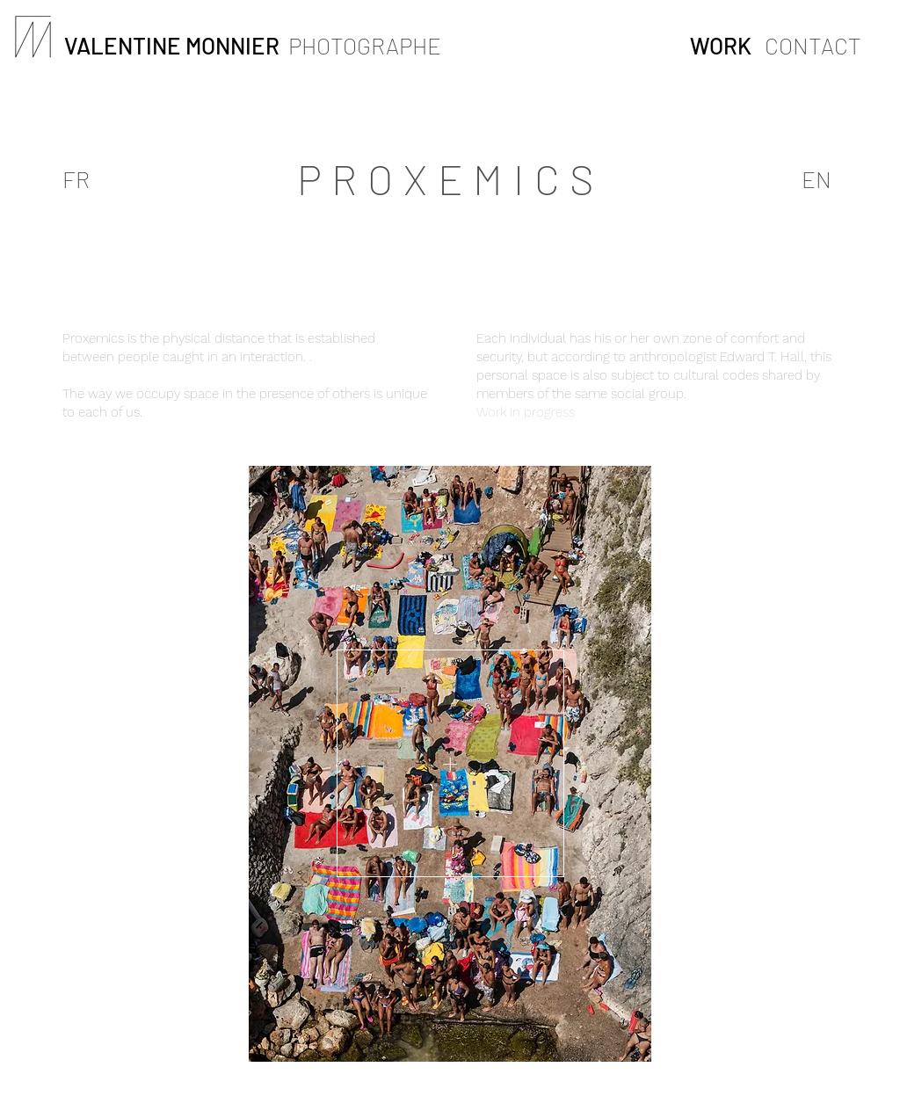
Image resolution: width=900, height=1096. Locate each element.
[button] (450, 763)
